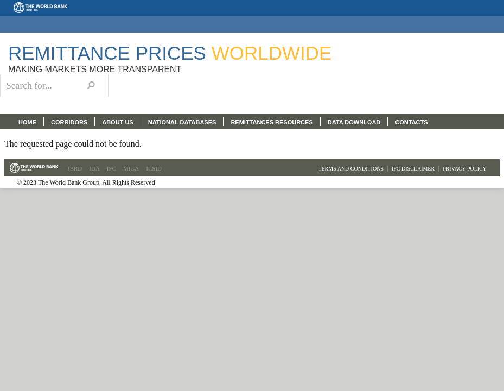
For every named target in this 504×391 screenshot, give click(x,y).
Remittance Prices (169, 53)
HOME (27, 122)
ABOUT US (117, 122)
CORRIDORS (69, 122)
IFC (111, 168)
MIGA (131, 168)
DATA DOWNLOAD (354, 122)
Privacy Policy (465, 169)
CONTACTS (411, 122)
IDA (94, 168)
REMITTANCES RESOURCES (271, 122)
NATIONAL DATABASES (182, 122)
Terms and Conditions (351, 169)
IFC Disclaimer (413, 169)
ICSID (154, 168)
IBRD (75, 168)
